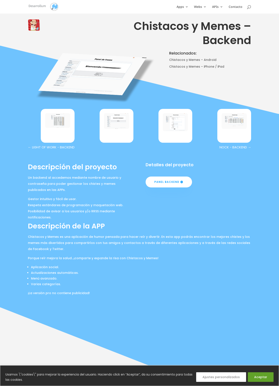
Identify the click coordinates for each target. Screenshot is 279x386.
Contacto (235, 7)
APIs (215, 7)
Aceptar (260, 377)
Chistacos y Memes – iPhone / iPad (196, 66)
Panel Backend (166, 182)
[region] (139, 375)
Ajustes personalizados (221, 377)
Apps (180, 7)
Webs (198, 7)
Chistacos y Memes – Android (192, 60)
